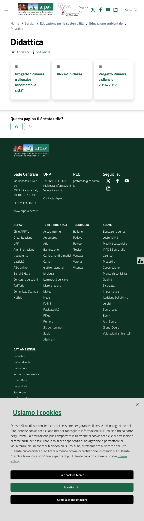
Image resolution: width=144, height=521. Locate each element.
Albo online (21, 267)
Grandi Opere (111, 327)
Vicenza (78, 267)
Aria (45, 243)
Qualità (107, 279)
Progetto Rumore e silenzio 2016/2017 (112, 79)
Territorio (81, 224)
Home (14, 23)
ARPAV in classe (69, 74)
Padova (77, 237)
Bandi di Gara (22, 273)
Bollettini (19, 356)
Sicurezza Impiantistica (111, 288)
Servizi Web (110, 309)
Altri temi (49, 339)
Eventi (107, 315)
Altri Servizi (110, 321)
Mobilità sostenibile (115, 243)
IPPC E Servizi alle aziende (114, 252)
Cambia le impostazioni (72, 499)
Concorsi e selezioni (26, 279)
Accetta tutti (72, 487)
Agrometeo (50, 237)
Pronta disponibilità (115, 273)
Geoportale (20, 386)
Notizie (18, 297)
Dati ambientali (25, 349)
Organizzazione (23, 237)
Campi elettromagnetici (53, 264)
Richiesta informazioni (57, 185)
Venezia (78, 255)
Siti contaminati (53, 327)
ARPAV (18, 224)
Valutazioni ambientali (116, 333)
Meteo (47, 291)
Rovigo (77, 243)
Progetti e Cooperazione (111, 264)
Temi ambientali (55, 224)
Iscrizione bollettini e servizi (115, 300)
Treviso (77, 249)
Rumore (48, 321)
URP (16, 243)
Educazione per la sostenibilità (62, 23)
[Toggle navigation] (6, 9)
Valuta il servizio (53, 190)
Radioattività (51, 309)
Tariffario (19, 285)
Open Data (20, 380)
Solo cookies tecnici (72, 475)
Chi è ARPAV (21, 231)
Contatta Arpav (53, 198)
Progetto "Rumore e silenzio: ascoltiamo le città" (29, 82)
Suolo (46, 333)
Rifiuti (46, 315)
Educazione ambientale (106, 23)
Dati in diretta (22, 362)
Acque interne (52, 231)
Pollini (47, 303)
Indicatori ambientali (26, 374)
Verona (77, 261)
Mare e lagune (52, 285)
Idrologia (48, 273)
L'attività (19, 261)
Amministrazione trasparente (24, 252)
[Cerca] (136, 9)
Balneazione (51, 249)
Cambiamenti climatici (57, 255)
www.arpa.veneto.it (26, 211)
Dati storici (20, 368)
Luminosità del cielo (55, 279)
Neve (46, 297)
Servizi (29, 23)
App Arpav (20, 392)
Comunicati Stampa (26, 291)
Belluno (78, 231)
